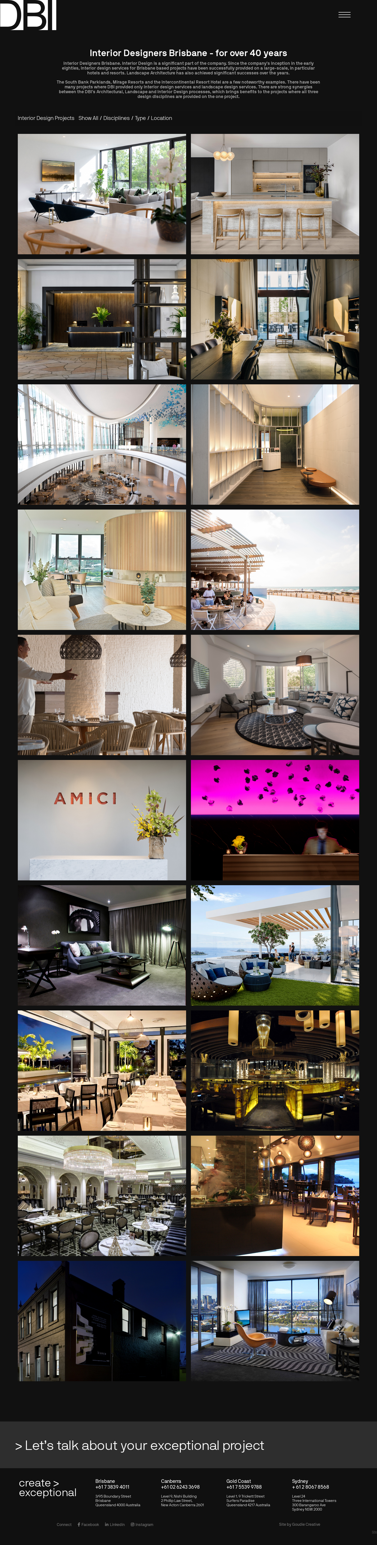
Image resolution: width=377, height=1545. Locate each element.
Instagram (142, 1525)
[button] (346, 18)
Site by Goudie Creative (299, 1524)
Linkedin (115, 1525)
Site (374, 1532)
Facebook (88, 1525)
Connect (64, 1525)
